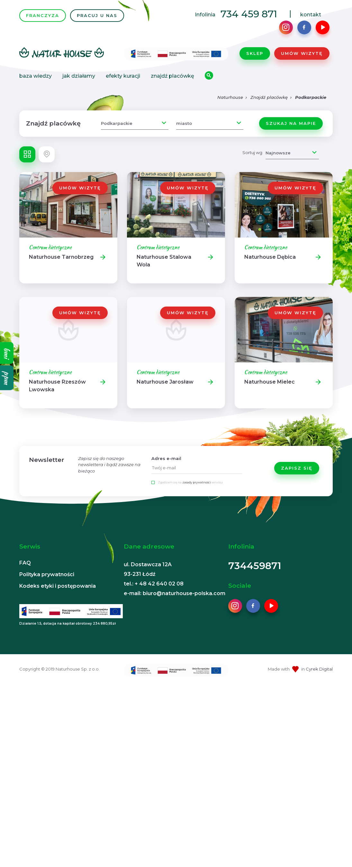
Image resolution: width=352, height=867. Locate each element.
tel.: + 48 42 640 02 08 (154, 584)
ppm (7, 378)
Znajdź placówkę (172, 77)
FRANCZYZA (42, 15)
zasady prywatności (196, 483)
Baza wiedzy (35, 77)
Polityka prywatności (46, 575)
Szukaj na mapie (291, 123)
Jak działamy (78, 77)
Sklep (254, 53)
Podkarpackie (310, 98)
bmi (7, 353)
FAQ (25, 563)
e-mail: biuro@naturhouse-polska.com (174, 594)
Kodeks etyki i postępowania (57, 587)
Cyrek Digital (319, 669)
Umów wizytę (302, 53)
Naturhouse (230, 98)
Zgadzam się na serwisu (190, 483)
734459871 (254, 566)
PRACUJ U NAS (97, 15)
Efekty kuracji (123, 77)
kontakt (310, 15)
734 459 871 (249, 14)
